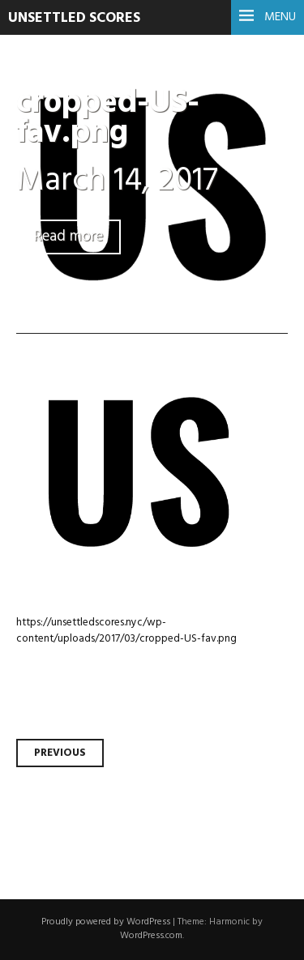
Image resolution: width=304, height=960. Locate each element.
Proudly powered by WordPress (105, 922)
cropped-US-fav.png (107, 118)
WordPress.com (151, 935)
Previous (60, 753)
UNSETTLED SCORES (74, 18)
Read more (68, 237)
